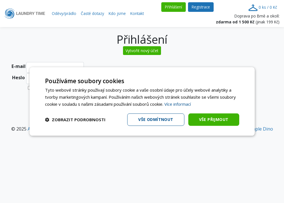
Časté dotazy (92, 13)
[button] (75, 119)
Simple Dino (260, 129)
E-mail (19, 66)
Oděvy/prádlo (64, 13)
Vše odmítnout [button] (155, 119)
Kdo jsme (117, 13)
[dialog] (142, 101)
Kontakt (137, 13)
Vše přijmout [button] (214, 119)
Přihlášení (175, 7)
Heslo (18, 77)
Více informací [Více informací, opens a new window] (177, 104)
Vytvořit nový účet (142, 50)
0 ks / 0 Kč (263, 8)
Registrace (203, 7)
